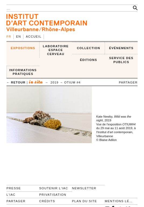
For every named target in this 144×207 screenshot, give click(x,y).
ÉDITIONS (88, 59)
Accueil (33, 36)
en (18, 36)
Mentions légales (119, 201)
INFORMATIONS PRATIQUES (23, 72)
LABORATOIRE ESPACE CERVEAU (56, 50)
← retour (16, 82)
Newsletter (84, 188)
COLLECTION (88, 48)
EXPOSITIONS (23, 48)
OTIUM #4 (72, 82)
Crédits (47, 201)
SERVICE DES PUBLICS (121, 60)
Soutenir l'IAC (53, 188)
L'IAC (11, 194)
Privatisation (52, 194)
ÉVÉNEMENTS (121, 48)
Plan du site (84, 201)
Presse (13, 188)
